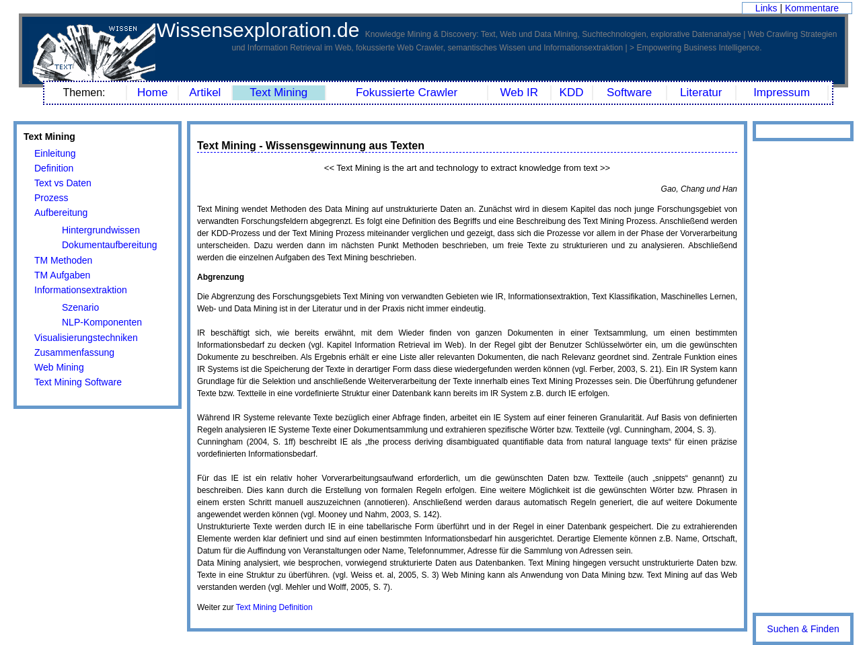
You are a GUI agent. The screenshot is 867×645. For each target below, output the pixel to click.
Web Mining (59, 367)
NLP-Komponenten (102, 322)
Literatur (701, 92)
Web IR (519, 92)
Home (152, 92)
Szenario (80, 307)
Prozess (51, 197)
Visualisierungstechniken (86, 337)
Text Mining (278, 92)
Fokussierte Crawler (406, 92)
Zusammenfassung (74, 352)
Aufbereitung (60, 212)
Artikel (205, 92)
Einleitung (55, 153)
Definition (53, 168)
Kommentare (812, 8)
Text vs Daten (62, 183)
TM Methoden (63, 260)
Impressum (781, 92)
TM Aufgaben (62, 275)
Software (629, 92)
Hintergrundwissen (101, 230)
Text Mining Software (78, 382)
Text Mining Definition (274, 607)
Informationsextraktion (80, 289)
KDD (572, 92)
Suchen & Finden (803, 628)
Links (766, 8)
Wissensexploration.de (258, 30)
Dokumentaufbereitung (109, 244)
